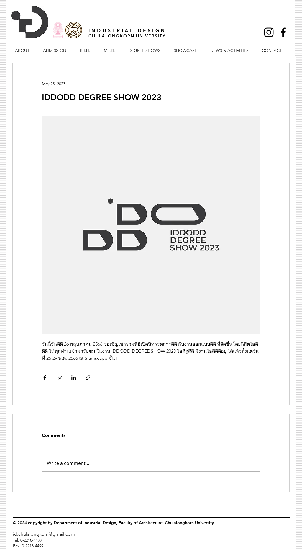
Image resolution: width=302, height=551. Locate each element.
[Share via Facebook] (44, 377)
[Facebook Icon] (283, 32)
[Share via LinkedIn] (73, 377)
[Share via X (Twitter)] (59, 377)
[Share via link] (88, 377)
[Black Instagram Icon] (268, 32)
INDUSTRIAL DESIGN (127, 30)
